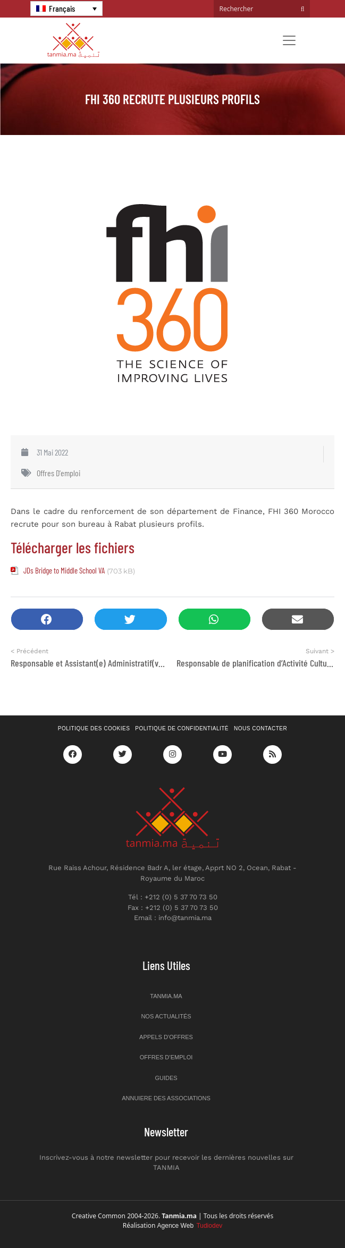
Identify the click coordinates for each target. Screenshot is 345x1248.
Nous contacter (260, 728)
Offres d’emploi (166, 1057)
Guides (166, 1078)
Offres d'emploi (58, 473)
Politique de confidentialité (182, 728)
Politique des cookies (94, 728)
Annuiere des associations (166, 1098)
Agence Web (190, 1225)
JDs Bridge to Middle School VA (64, 570)
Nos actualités (166, 1016)
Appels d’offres (166, 1037)
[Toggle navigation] (289, 40)
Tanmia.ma (166, 996)
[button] (47, 619)
